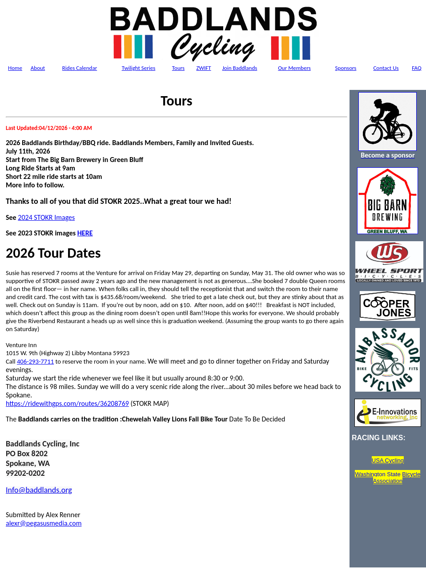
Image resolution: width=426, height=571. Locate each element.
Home (15, 68)
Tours (178, 68)
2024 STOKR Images (46, 217)
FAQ (416, 68)
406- (23, 361)
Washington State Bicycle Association (387, 477)
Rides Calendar (79, 68)
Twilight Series (139, 68)
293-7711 (41, 361)
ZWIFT (203, 68)
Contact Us (385, 68)
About (38, 68)
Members (294, 68)
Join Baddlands (239, 68)
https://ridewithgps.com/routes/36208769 (67, 403)
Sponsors (346, 68)
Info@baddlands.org (39, 490)
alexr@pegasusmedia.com (43, 523)
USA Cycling (388, 460)
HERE (85, 233)
